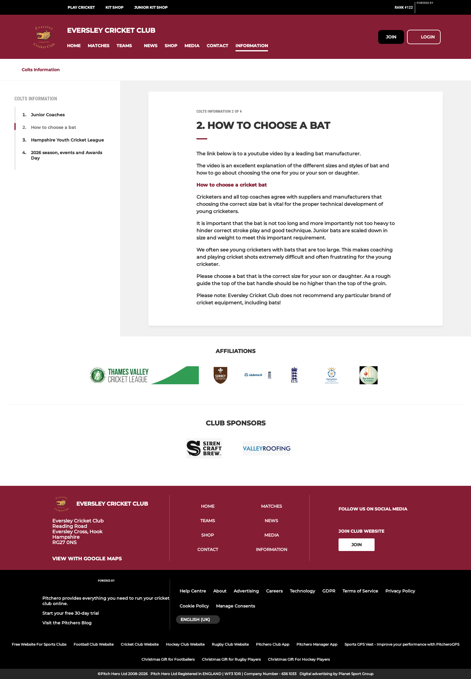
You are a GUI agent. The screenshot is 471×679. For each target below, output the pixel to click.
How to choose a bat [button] (53, 127)
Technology (302, 591)
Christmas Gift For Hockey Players (299, 659)
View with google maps (87, 559)
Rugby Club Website (230, 644)
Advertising (246, 591)
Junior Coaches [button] (48, 114)
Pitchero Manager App (316, 644)
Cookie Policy (194, 606)
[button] (73, 46)
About (219, 591)
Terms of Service (360, 591)
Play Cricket (81, 7)
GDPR (328, 591)
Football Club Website (94, 644)
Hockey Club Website (185, 644)
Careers (274, 591)
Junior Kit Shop (151, 7)
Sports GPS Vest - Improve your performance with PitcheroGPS (402, 644)
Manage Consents (235, 606)
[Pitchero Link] (429, 10)
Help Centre (193, 591)
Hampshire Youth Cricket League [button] (67, 140)
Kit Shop (114, 7)
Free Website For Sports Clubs (39, 644)
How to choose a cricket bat (231, 185)
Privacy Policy (400, 591)
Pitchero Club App (272, 644)
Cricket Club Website (140, 644)
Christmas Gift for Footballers (168, 659)
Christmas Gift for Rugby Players (231, 659)
